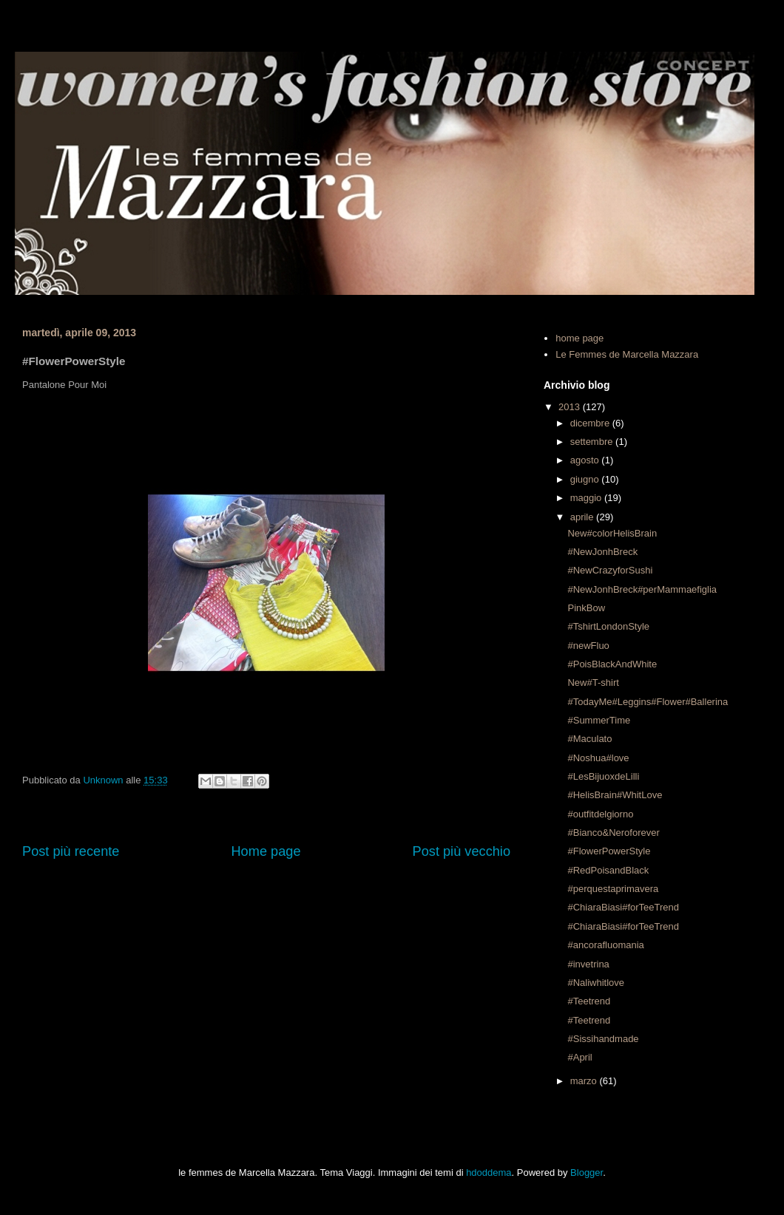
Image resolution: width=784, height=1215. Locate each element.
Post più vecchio (461, 851)
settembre (592, 441)
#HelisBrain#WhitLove (614, 794)
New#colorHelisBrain (612, 533)
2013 (570, 406)
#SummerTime (598, 720)
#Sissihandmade (602, 1038)
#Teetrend (588, 1001)
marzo (585, 1080)
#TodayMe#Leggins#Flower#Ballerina (647, 701)
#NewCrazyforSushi (609, 570)
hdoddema (488, 1172)
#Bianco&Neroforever (613, 832)
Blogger (586, 1172)
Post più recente (70, 851)
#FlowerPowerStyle (608, 851)
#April (579, 1057)
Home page (265, 851)
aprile (583, 517)
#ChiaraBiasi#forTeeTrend (623, 907)
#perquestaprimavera (612, 888)
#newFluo (588, 645)
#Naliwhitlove (595, 982)
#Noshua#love (598, 757)
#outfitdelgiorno (600, 814)
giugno (586, 479)
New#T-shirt (592, 682)
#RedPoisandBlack (608, 870)
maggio (587, 497)
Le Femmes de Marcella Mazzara (626, 354)
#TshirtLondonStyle (608, 626)
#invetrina (588, 964)
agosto (586, 460)
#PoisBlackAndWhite (612, 664)
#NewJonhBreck (602, 551)
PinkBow (586, 607)
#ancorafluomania (605, 944)
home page (579, 338)
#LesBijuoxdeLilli (603, 776)
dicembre (591, 423)
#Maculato (589, 738)
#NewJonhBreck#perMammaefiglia (642, 589)
